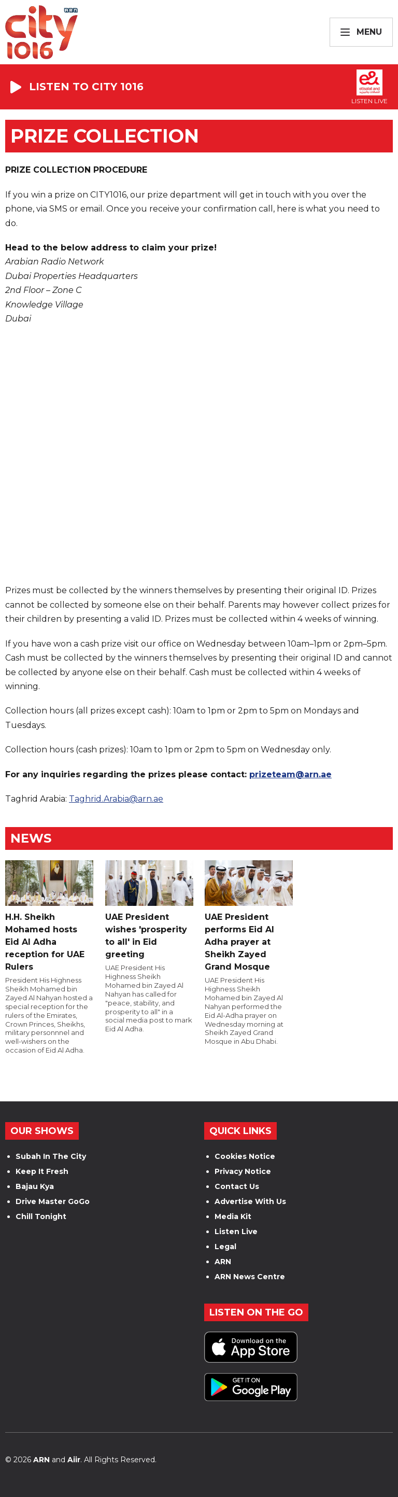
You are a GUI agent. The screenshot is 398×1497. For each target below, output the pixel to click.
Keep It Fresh (42, 1171)
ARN (223, 1261)
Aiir (73, 1459)
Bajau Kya (35, 1186)
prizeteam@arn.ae (290, 774)
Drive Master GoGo (53, 1201)
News (30, 838)
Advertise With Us (250, 1201)
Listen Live (236, 1231)
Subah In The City (51, 1156)
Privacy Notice (243, 1171)
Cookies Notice (245, 1156)
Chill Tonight (41, 1216)
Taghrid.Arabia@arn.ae (116, 799)
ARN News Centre (250, 1276)
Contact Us (237, 1186)
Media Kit (233, 1216)
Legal (225, 1246)
